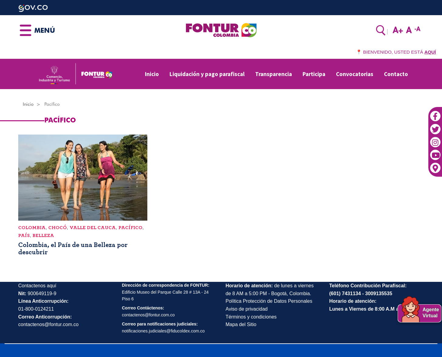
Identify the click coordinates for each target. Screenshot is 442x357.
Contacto (396, 74)
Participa (314, 74)
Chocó (57, 227)
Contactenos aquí (37, 285)
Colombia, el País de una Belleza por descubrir (73, 248)
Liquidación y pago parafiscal (207, 74)
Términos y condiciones (251, 316)
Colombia (32, 227)
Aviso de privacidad (247, 309)
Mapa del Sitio (241, 324)
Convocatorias (354, 74)
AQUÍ (430, 52)
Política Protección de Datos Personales (269, 301)
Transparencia (273, 74)
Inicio (152, 74)
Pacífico (130, 227)
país (24, 235)
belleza (43, 235)
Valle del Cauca (93, 227)
